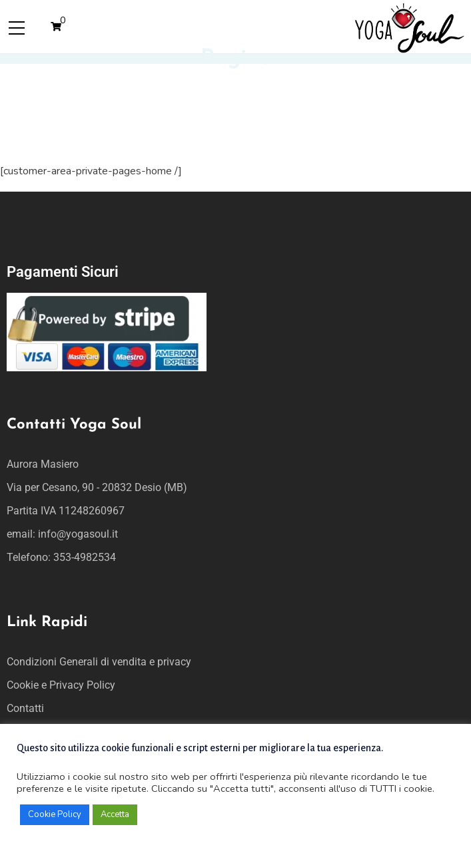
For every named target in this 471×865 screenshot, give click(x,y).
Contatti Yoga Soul (74, 424)
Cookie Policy (54, 814)
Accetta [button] (115, 814)
